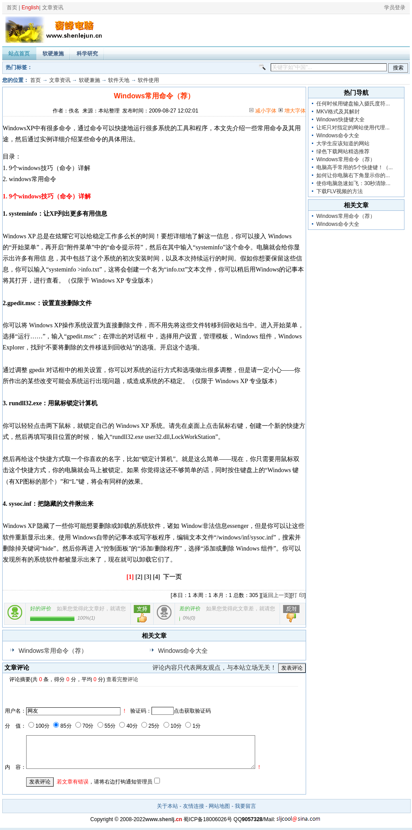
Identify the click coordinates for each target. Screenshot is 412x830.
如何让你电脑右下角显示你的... (353, 175)
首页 (12, 7)
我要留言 (245, 806)
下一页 (172, 577)
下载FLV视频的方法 (339, 191)
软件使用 (148, 80)
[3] (147, 577)
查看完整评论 (122, 679)
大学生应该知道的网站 (342, 143)
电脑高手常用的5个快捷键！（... (354, 167)
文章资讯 (52, 7)
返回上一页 (276, 595)
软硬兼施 (53, 53)
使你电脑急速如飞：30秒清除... (353, 183)
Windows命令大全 (183, 650)
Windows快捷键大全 (340, 119)
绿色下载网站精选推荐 (342, 151)
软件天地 (118, 80)
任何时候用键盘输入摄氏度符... (353, 104)
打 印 (298, 595)
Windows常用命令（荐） (53, 650)
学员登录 (394, 7)
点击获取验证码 (192, 711)
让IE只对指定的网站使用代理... (352, 127)
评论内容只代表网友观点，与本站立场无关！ (214, 667)
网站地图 (219, 806)
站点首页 (19, 53)
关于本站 (167, 806)
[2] (138, 577)
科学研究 (87, 53)
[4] (156, 577)
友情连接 (193, 806)
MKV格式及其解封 (338, 112)
